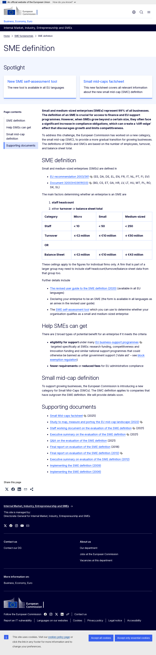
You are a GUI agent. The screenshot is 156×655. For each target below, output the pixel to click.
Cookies (77, 620)
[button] (6, 489)
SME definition (15, 120)
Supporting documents (20, 145)
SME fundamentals (23, 36)
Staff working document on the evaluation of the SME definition (91, 428)
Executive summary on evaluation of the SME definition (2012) (90, 459)
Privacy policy (95, 620)
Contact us (80, 614)
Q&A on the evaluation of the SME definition (78, 440)
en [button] (134, 12)
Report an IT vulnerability (18, 620)
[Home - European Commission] (23, 11)
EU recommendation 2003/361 (69, 176)
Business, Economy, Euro (18, 21)
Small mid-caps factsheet (104, 81)
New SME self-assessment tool (32, 81)
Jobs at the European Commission (99, 554)
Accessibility (134, 620)
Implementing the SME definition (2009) (75, 465)
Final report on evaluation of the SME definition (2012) (84, 453)
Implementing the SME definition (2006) (75, 471)
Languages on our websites (52, 620)
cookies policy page (59, 637)
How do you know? (64, 2)
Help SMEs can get (18, 127)
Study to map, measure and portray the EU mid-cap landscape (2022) (94, 422)
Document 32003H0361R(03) (69, 182)
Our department (88, 547)
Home (7, 36)
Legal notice (115, 620)
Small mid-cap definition (15, 136)
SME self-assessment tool (72, 309)
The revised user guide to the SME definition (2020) (83, 288)
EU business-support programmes (117, 342)
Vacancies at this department (96, 560)
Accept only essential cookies (133, 638)
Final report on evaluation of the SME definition (80, 446)
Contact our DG (12, 547)
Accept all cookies (101, 638)
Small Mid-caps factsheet (66, 415)
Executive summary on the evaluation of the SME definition (88, 434)
